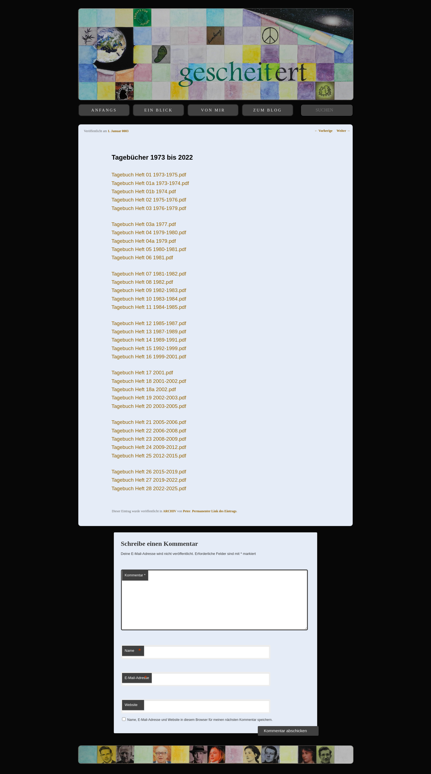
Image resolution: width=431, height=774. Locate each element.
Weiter (343, 131)
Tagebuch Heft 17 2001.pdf (142, 372)
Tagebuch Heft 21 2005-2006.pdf (148, 422)
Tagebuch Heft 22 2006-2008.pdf (148, 431)
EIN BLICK (158, 110)
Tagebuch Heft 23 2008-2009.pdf (148, 439)
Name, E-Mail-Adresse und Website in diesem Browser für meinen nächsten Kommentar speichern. (200, 720)
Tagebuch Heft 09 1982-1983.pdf (148, 290)
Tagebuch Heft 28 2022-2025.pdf (148, 488)
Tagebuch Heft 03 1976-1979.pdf (148, 208)
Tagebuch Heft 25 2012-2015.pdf (148, 456)
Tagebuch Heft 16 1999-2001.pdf (148, 356)
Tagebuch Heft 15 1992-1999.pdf (148, 348)
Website (131, 705)
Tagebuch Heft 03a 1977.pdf (143, 224)
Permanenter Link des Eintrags (214, 511)
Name (133, 651)
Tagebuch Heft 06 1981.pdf (142, 257)
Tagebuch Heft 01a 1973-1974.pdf (150, 183)
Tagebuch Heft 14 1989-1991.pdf (148, 340)
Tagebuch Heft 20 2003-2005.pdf (148, 406)
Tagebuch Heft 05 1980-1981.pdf (148, 249)
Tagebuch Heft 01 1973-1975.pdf (148, 175)
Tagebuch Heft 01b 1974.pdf (143, 191)
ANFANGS (104, 110)
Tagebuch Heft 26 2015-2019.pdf (148, 472)
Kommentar (135, 575)
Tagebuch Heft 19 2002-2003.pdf (148, 397)
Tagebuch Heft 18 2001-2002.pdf (148, 381)
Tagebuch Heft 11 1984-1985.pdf (148, 307)
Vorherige (323, 131)
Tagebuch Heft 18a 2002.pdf (143, 389)
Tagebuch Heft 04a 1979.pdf (143, 241)
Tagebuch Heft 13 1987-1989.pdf (148, 331)
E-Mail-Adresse (137, 678)
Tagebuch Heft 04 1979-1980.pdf (148, 232)
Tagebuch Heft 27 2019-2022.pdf (148, 480)
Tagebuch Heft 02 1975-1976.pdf (148, 200)
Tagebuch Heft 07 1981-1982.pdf (148, 274)
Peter (186, 511)
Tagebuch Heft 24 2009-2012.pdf (148, 447)
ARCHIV (169, 511)
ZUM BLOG (267, 110)
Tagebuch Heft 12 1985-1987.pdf (148, 323)
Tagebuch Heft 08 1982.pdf (142, 282)
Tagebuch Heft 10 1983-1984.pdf (148, 299)
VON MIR (213, 110)
